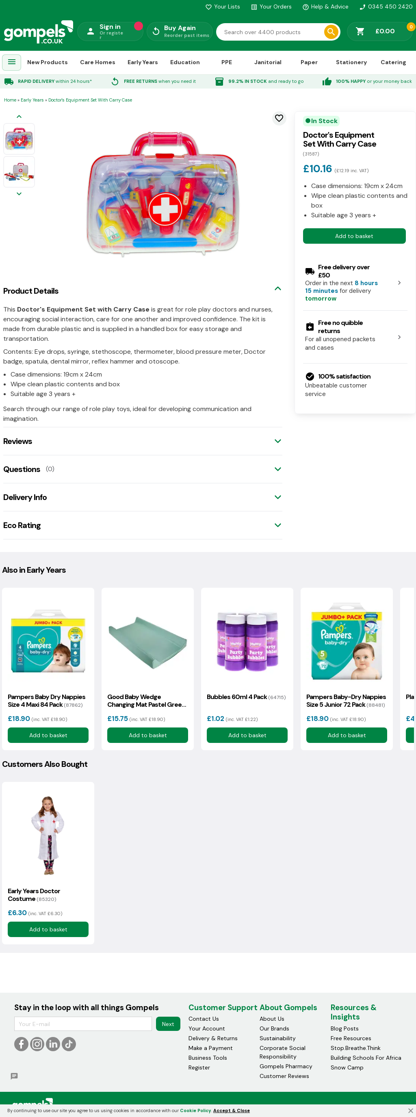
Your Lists (222, 6)
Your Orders (271, 6)
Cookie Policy (195, 1110)
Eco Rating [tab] (22, 525)
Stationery (351, 62)
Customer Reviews (284, 1076)
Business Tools (207, 1057)
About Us (272, 1018)
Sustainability (278, 1038)
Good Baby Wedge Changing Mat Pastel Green (146, 700)
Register (199, 1067)
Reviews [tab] (17, 441)
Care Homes (97, 62)
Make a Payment (210, 1048)
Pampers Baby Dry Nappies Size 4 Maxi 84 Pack (46, 700)
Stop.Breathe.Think (356, 1048)
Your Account (206, 1028)
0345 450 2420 (386, 6)
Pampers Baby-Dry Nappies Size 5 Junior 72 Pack (346, 700)
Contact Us (203, 1018)
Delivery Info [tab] (25, 497)
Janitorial (268, 62)
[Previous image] (19, 117)
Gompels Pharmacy (286, 1066)
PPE (226, 62)
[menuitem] (12, 62)
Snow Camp (347, 1067)
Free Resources (351, 1038)
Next (168, 1024)
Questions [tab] (21, 469)
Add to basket (354, 236)
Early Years (143, 62)
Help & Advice (325, 6)
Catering (393, 62)
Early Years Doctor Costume (34, 895)
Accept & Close (231, 1110)
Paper (309, 62)
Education (185, 62)
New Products (47, 62)
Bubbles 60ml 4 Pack (246, 697)
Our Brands (274, 1028)
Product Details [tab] (30, 291)
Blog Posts (345, 1028)
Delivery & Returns (213, 1038)
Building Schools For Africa (366, 1057)
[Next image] (19, 194)
